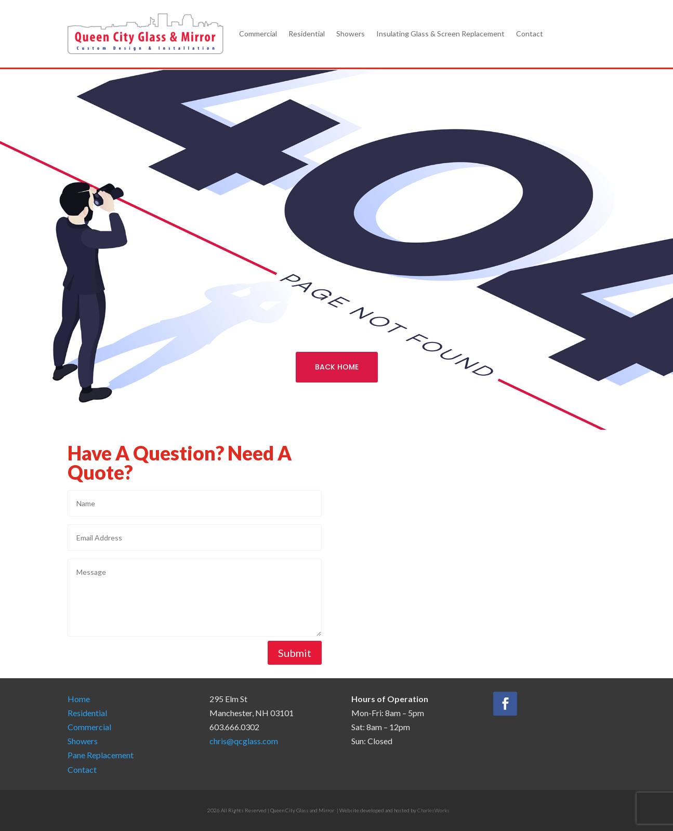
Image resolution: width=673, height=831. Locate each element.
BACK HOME (337, 367)
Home (79, 699)
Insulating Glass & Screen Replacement (440, 33)
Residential (306, 33)
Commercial (258, 33)
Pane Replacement (101, 755)
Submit (294, 653)
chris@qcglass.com (243, 741)
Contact (529, 33)
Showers (350, 33)
